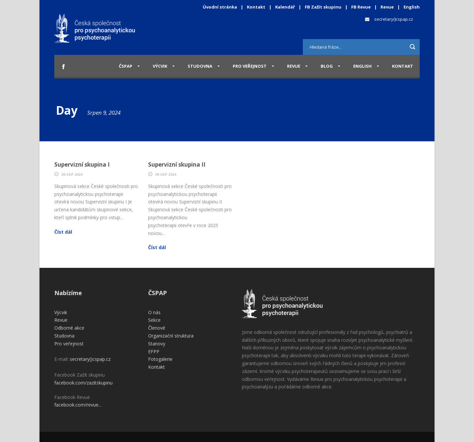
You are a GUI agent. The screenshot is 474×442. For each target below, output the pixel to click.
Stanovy (156, 343)
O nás (154, 312)
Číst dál (63, 232)
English (412, 7)
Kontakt (256, 7)
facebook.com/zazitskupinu (83, 383)
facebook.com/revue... (77, 405)
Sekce (154, 320)
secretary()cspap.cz (393, 19)
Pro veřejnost (250, 66)
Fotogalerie (160, 359)
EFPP (153, 351)
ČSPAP (125, 66)
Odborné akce (69, 328)
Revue (387, 7)
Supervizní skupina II (176, 164)
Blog (327, 66)
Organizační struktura (171, 336)
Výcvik (160, 66)
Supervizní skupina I (82, 164)
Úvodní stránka (220, 7)
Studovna (200, 66)
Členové (156, 328)
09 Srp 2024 (71, 174)
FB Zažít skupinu (323, 7)
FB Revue (361, 7)
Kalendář (285, 7)
